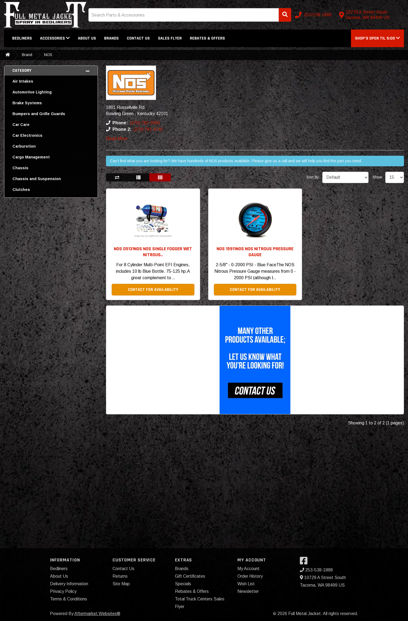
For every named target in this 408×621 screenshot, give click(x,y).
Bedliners (22, 38)
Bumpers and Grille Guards (38, 114)
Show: (378, 177)
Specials (183, 583)
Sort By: (313, 177)
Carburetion (24, 146)
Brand (27, 55)
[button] (377, 38)
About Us (87, 38)
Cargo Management (31, 157)
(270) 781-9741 (148, 129)
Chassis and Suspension (36, 179)
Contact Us (138, 38)
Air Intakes (22, 81)
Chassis (20, 168)
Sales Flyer (170, 38)
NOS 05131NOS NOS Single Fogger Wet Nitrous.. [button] (153, 252)
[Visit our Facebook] (305, 562)
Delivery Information (69, 583)
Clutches (21, 189)
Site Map (121, 583)
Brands (111, 38)
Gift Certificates (190, 576)
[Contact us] (370, 14)
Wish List (246, 583)
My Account (248, 568)
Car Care (20, 124)
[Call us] (314, 15)
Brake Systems (27, 103)
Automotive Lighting (32, 92)
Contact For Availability (153, 289)
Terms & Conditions (68, 599)
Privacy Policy (63, 591)
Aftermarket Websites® (97, 613)
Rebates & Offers (207, 38)
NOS (48, 55)
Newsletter (248, 591)
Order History (250, 576)
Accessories (55, 38)
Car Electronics (27, 135)
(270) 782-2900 (145, 123)
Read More (116, 138)
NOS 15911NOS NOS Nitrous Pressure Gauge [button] (255, 252)
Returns (120, 576)
